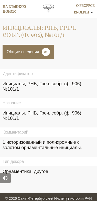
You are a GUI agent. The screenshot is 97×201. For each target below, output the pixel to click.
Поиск (9, 11)
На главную (14, 7)
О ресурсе (85, 6)
